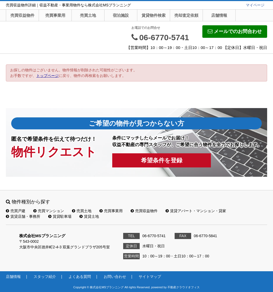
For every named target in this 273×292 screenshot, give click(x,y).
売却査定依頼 (186, 15)
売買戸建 (15, 211)
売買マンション (48, 211)
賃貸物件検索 (154, 15)
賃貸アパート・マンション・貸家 (196, 211)
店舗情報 (219, 15)
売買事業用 (55, 15)
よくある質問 (80, 276)
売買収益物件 (22, 15)
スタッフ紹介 (45, 276)
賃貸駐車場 (59, 216)
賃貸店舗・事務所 (23, 216)
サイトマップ (150, 276)
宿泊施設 (121, 15)
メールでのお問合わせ (235, 31)
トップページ (47, 75)
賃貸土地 (89, 216)
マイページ (255, 5)
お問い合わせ (115, 276)
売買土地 (88, 15)
